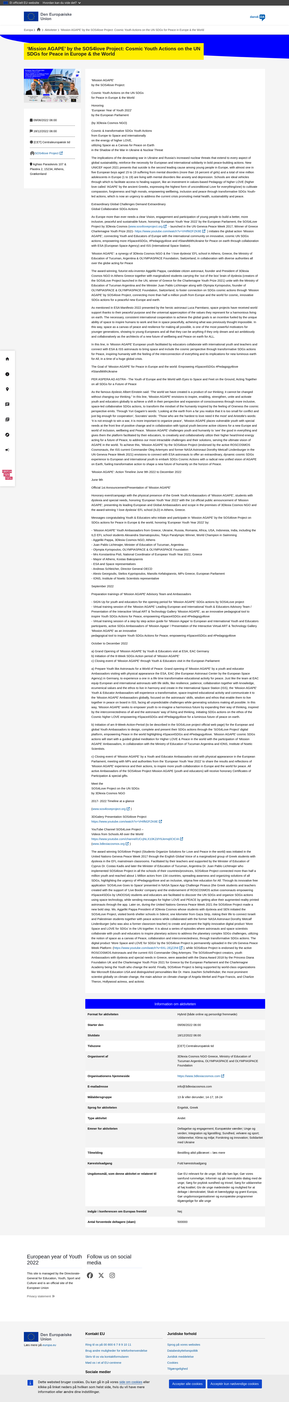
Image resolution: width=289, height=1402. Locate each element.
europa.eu (49, 1345)
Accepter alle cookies (187, 1384)
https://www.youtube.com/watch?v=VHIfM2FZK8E (168, 231)
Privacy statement (39, 1296)
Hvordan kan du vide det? (62, 2)
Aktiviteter (51, 29)
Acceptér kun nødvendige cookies (235, 1384)
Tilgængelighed (177, 1368)
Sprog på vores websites (183, 1344)
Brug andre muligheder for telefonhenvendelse (116, 1350)
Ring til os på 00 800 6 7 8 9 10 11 (108, 1344)
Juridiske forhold (181, 1334)
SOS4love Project (46, 153)
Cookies (172, 1362)
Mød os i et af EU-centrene (103, 1362)
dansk (257, 16)
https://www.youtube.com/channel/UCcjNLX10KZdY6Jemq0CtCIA (135, 839)
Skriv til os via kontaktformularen (107, 1356)
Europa (28, 29)
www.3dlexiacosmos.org (108, 843)
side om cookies (130, 1382)
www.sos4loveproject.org (146, 226)
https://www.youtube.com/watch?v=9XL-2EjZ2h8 (146, 948)
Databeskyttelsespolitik (182, 1350)
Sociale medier (98, 1372)
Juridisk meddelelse (180, 1356)
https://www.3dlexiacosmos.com (198, 1076)
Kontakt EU (95, 1334)
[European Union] (48, 1340)
